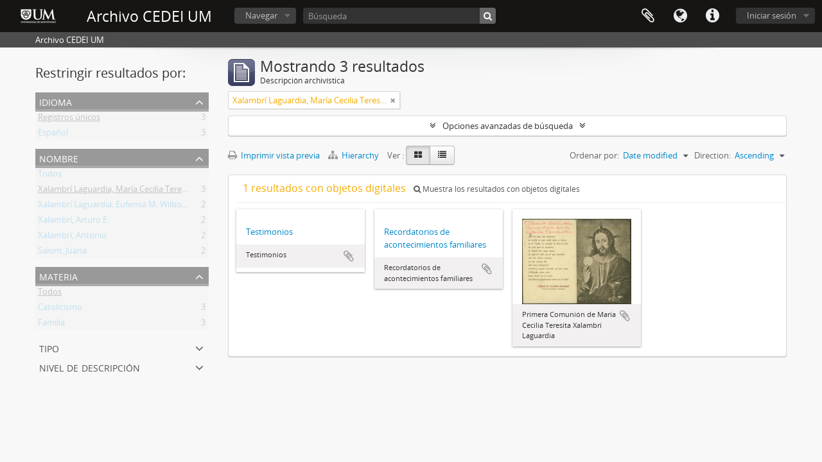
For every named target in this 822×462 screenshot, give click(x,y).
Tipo (49, 347)
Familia (51, 324)
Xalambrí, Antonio (72, 237)
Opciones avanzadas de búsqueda (507, 126)
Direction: (712, 155)
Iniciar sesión (771, 15)
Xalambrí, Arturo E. (73, 222)
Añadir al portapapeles (348, 256)
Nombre (58, 157)
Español (53, 135)
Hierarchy (354, 155)
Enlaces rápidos (712, 16)
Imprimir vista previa (274, 155)
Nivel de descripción (89, 366)
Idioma (680, 16)
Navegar (261, 15)
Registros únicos (69, 119)
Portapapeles (648, 16)
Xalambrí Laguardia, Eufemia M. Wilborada (118, 206)
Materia (58, 275)
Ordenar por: (594, 155)
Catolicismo (60, 309)
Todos (50, 176)
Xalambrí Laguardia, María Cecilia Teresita (116, 191)
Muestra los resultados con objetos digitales (497, 189)
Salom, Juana (62, 253)
